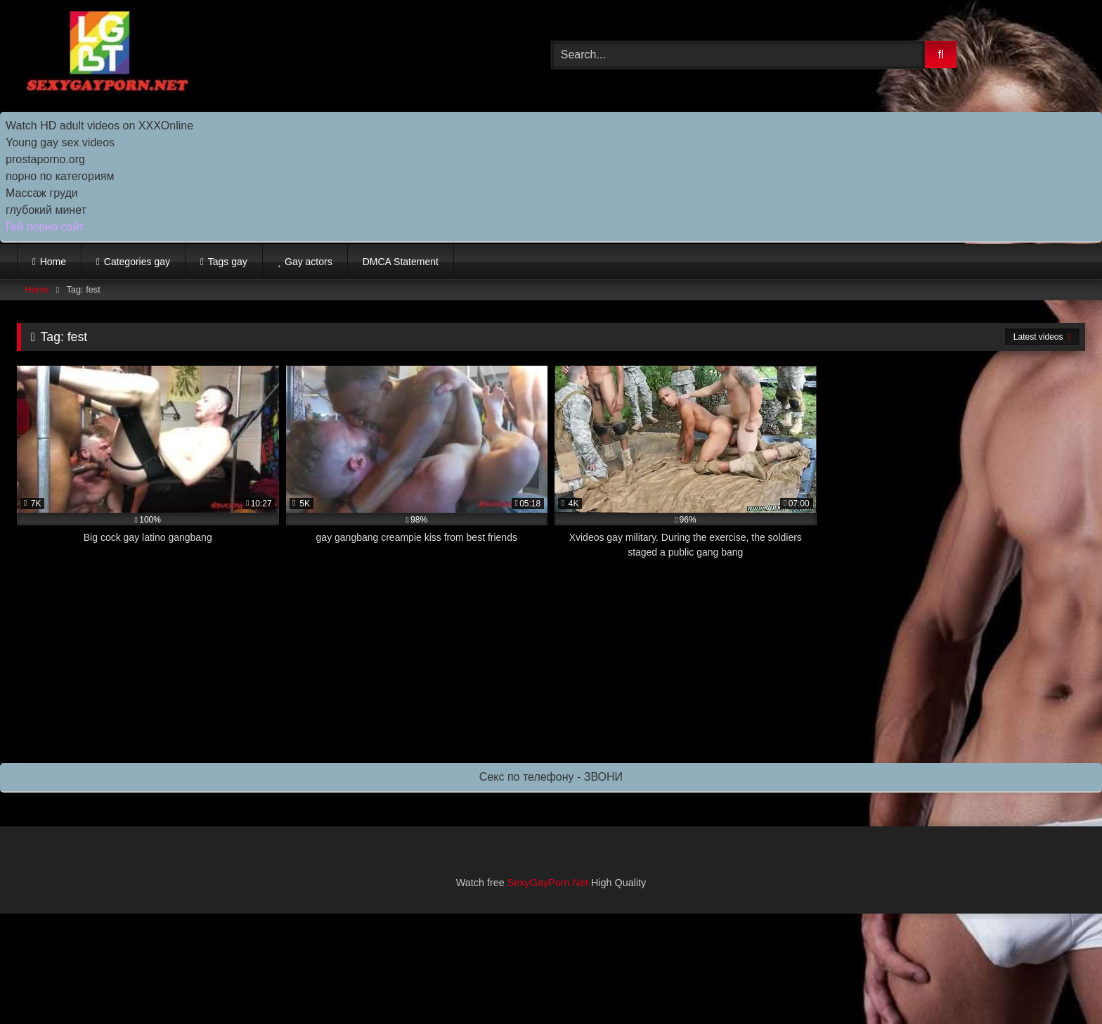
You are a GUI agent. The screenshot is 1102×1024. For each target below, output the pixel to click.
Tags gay (227, 261)
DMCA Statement (401, 261)
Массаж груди (42, 193)
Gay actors (308, 261)
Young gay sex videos (60, 142)
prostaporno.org (45, 159)
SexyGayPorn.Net (548, 882)
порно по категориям (60, 176)
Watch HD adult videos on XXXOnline (99, 126)
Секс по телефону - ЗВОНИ (551, 777)
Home (53, 261)
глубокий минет (46, 210)
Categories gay (137, 261)
